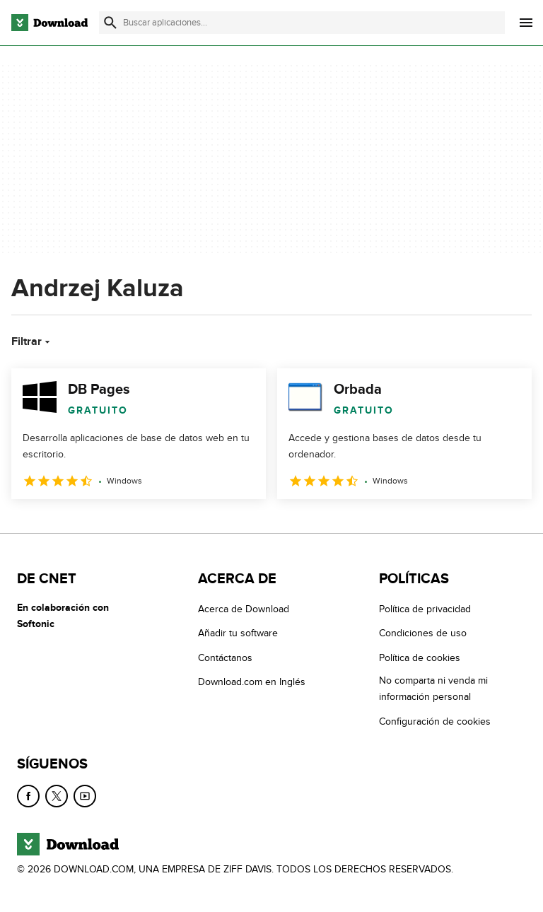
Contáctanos (225, 658)
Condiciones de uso (423, 633)
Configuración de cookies (435, 721)
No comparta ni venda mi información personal (433, 688)
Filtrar (32, 341)
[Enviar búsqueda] (110, 22)
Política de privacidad (425, 609)
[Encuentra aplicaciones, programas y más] (302, 22)
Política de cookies (419, 658)
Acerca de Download (243, 609)
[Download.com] (49, 22)
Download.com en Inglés (251, 682)
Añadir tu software (238, 633)
